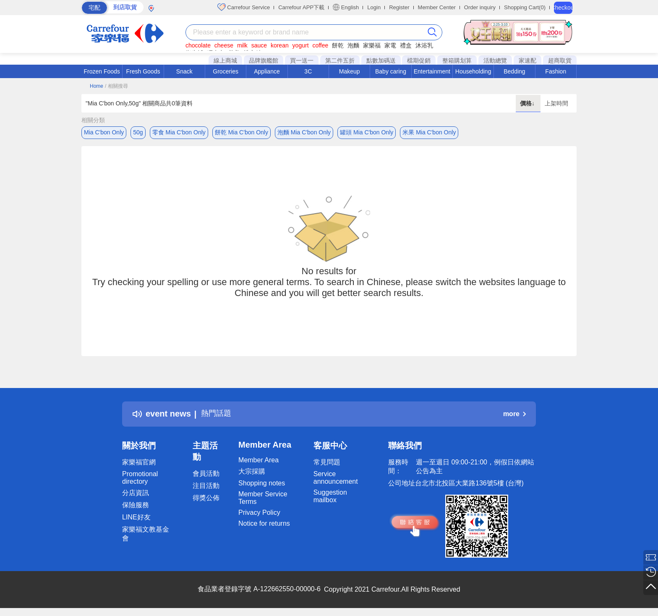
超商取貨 (560, 60)
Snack (184, 71)
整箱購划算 (457, 60)
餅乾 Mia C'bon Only (241, 132)
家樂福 (372, 45)
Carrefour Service (243, 7)
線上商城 (225, 60)
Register (399, 7)
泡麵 (353, 45)
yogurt (300, 45)
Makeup (349, 71)
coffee (320, 45)
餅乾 (338, 45)
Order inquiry (480, 7)
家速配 (527, 60)
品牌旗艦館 (263, 60)
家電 (390, 45)
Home (96, 86)
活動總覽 (495, 60)
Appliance (267, 71)
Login (374, 7)
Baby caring (390, 71)
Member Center (437, 7)
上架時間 (556, 103)
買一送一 (301, 60)
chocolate (198, 45)
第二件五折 (340, 60)
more (514, 415)
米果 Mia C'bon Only (429, 132)
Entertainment (432, 71)
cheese (223, 45)
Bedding (514, 71)
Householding (473, 71)
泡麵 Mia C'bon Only (304, 132)
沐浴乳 (424, 45)
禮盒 (406, 45)
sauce (259, 45)
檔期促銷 (419, 60)
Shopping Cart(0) (525, 7)
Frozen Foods (102, 71)
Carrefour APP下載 (301, 7)
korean (280, 45)
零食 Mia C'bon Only (179, 132)
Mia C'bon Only (104, 132)
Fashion (555, 71)
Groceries (225, 71)
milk (242, 45)
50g (138, 132)
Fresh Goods (143, 71)
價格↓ (528, 103)
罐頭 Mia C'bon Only (366, 132)
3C (308, 71)
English (346, 7)
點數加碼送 (381, 60)
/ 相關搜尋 (116, 86)
